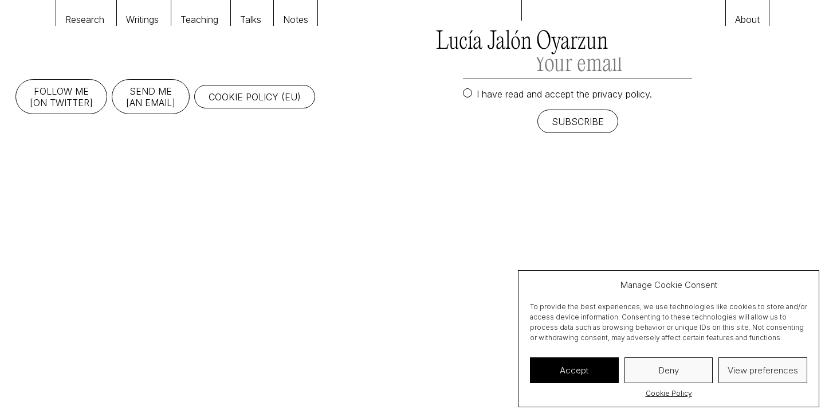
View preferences (763, 370)
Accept (574, 370)
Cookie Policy (669, 393)
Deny (669, 370)
